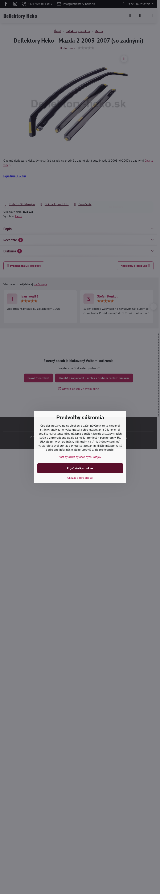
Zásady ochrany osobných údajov (80, 457)
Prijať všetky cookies (80, 468)
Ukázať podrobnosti (80, 478)
